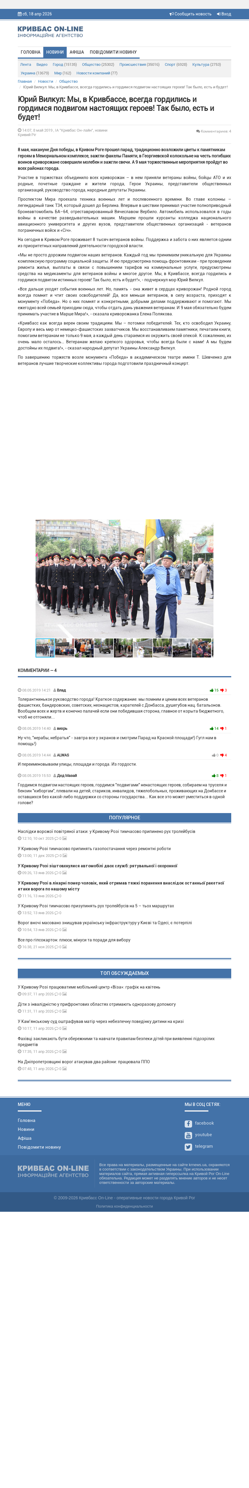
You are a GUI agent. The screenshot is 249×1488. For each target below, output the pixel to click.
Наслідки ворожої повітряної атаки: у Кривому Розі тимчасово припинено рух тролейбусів (106, 831)
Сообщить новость (191, 14)
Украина (35, 73)
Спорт (176, 64)
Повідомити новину (113, 52)
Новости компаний (96, 73)
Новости (45, 81)
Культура (206, 64)
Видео (41, 64)
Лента (25, 64)
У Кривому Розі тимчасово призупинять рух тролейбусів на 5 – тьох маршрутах (96, 905)
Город (65, 64)
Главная (25, 81)
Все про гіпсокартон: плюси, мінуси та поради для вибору (74, 940)
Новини (55, 52)
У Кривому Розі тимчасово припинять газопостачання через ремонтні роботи (94, 848)
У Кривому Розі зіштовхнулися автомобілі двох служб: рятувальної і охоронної (97, 865)
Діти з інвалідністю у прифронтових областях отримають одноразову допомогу (97, 1004)
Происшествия (139, 64)
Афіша (77, 52)
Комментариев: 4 (213, 131)
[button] (208, 578)
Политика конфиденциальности (124, 1206)
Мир (62, 73)
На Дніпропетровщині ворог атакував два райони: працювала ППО (84, 1061)
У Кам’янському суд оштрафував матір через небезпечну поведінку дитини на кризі (101, 1021)
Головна (30, 52)
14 (214, 728)
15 (214, 690)
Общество (98, 64)
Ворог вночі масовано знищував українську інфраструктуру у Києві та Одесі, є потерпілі (105, 922)
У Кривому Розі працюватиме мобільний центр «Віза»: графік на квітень (89, 987)
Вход (224, 14)
